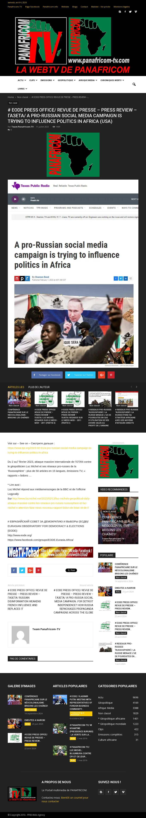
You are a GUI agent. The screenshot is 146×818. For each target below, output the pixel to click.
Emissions (48, 80)
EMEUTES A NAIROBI (125, 588)
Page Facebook (32, 6)
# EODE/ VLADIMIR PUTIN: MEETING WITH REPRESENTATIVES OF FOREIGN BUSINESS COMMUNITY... (81, 702)
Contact (84, 6)
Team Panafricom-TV (22, 126)
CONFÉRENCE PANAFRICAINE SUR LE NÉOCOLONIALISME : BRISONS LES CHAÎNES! (118, 525)
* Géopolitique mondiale (77, 714)
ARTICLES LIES (16, 387)
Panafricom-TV (15, 6)
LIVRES (22, 88)
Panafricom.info (50, 6)
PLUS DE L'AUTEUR (39, 387)
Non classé (13, 103)
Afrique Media (88, 80)
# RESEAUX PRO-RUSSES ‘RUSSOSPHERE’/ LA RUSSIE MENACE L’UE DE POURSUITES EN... (125, 650)
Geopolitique (67, 80)
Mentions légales (122, 6)
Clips (33, 80)
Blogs (74, 6)
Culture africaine (107, 739)
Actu (22, 80)
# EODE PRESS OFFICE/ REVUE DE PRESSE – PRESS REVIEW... (126, 605)
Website (65, 6)
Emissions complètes (110, 734)
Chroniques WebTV (112, 80)
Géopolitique (105, 702)
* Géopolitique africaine (111, 718)
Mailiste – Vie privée (100, 6)
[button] (134, 84)
